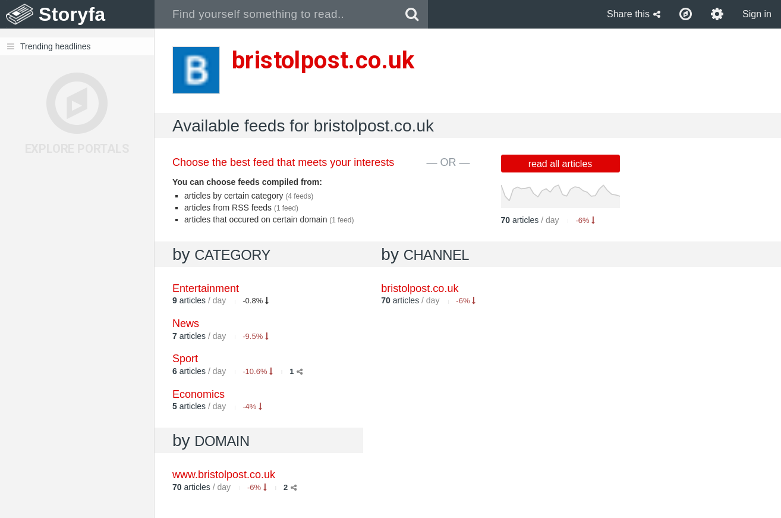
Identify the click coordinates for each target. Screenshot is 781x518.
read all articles (560, 164)
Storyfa (72, 14)
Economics (198, 394)
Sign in (756, 14)
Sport (185, 359)
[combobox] (275, 14)
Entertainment (205, 288)
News (185, 323)
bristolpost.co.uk (419, 288)
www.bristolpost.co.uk (223, 475)
